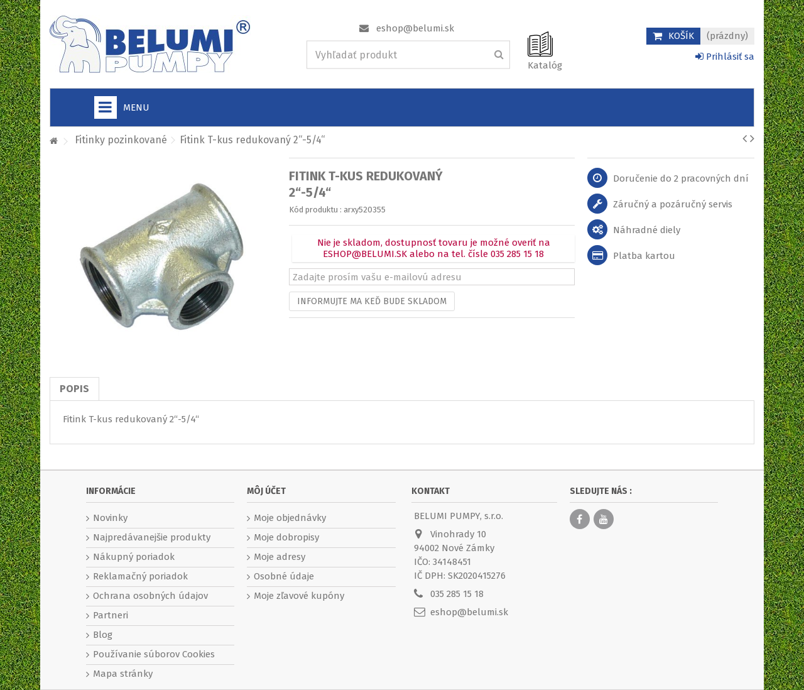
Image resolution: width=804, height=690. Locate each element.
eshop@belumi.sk (415, 28)
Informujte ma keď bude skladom (372, 301)
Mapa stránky (123, 673)
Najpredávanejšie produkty (151, 537)
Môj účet (266, 491)
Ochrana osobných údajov (150, 595)
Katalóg (545, 65)
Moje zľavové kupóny (299, 595)
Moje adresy (279, 556)
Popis (74, 389)
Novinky (110, 517)
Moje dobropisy (286, 537)
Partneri (110, 615)
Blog (102, 634)
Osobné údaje (284, 576)
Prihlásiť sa (724, 56)
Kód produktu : (315, 209)
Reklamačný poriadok (140, 576)
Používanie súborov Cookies (154, 654)
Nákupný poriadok (134, 556)
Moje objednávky (290, 517)
